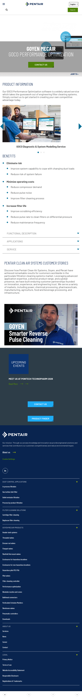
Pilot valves (6, 575)
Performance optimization (11, 586)
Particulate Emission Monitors (12, 602)
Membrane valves (8, 608)
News (4, 636)
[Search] (6, 10)
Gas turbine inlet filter (9, 492)
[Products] (40, 419)
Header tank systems (9, 532)
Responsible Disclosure (10, 675)
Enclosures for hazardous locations (14, 559)
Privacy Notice (7, 659)
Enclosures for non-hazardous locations (16, 565)
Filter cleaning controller (11, 581)
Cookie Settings (8, 459)
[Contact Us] (41, 65)
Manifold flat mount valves (11, 554)
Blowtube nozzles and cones (12, 592)
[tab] (38, 152)
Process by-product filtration (12, 502)
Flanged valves (7, 548)
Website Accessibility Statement (13, 670)
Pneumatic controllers (10, 613)
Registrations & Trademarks (12, 681)
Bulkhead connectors (9, 597)
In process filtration (9, 486)
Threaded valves (8, 537)
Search (72, 10)
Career (4, 642)
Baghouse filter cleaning (10, 520)
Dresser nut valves (8, 543)
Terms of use (7, 665)
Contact (5, 647)
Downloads (6, 619)
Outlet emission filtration (10, 497)
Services (5, 631)
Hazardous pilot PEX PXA (10, 570)
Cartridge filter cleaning (10, 515)
